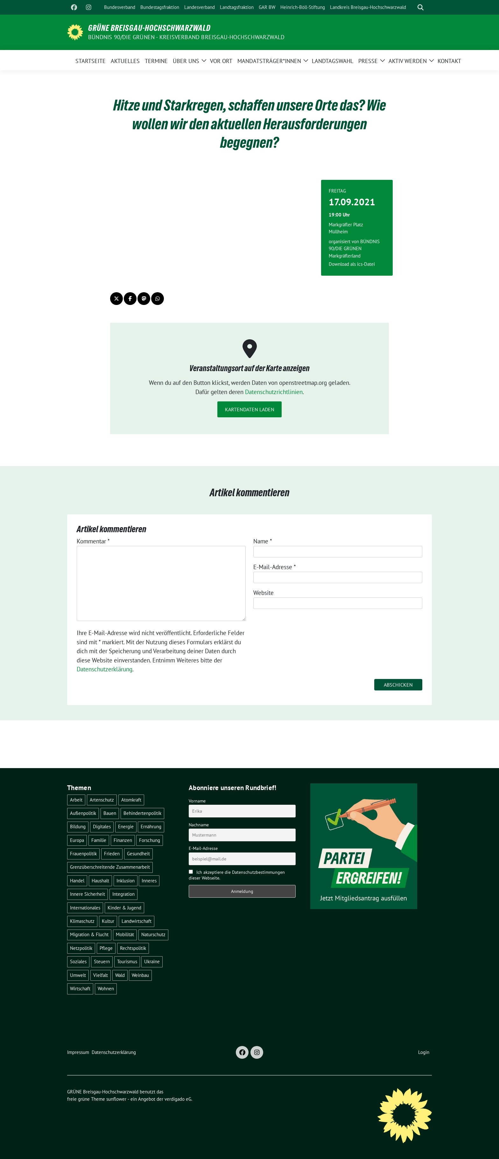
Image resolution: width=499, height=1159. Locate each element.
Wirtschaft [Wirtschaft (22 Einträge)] (80, 989)
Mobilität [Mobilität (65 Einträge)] (125, 934)
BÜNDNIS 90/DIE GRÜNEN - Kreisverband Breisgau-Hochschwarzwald (186, 37)
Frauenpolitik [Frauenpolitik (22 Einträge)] (83, 854)
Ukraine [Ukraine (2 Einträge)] (152, 961)
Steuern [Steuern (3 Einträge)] (102, 961)
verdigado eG (178, 1099)
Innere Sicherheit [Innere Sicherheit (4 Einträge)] (87, 894)
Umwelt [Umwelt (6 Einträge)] (78, 975)
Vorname (197, 801)
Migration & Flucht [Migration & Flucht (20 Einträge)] (89, 934)
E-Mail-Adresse (274, 567)
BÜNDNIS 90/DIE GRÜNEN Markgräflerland (354, 248)
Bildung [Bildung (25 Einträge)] (78, 826)
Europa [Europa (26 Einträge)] (77, 840)
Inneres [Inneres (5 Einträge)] (149, 881)
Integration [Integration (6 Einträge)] (123, 894)
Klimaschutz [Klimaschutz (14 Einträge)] (82, 921)
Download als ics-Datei (352, 264)
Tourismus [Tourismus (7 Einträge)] (127, 961)
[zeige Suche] (420, 7)
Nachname (199, 825)
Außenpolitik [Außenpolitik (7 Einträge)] (83, 813)
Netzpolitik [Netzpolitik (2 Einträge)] (81, 948)
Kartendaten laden (249, 409)
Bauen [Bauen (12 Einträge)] (109, 813)
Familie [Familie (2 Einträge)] (98, 840)
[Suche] (411, 7)
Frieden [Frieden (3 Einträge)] (112, 854)
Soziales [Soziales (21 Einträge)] (78, 961)
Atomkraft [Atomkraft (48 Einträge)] (131, 800)
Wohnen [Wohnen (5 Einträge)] (106, 989)
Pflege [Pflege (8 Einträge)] (106, 948)
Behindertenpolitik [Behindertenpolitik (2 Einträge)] (142, 813)
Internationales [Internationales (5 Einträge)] (85, 908)
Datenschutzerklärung (104, 669)
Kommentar (93, 541)
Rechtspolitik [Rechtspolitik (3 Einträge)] (133, 948)
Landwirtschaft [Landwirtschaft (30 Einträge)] (136, 921)
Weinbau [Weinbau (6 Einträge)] (140, 975)
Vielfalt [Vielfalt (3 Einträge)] (100, 975)
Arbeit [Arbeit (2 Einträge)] (76, 800)
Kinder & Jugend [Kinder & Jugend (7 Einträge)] (124, 908)
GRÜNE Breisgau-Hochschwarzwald (149, 28)
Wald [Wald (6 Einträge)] (120, 975)
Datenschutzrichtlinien (274, 392)
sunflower (116, 1099)
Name (262, 541)
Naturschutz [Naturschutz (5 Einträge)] (153, 934)
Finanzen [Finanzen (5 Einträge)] (123, 840)
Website (263, 593)
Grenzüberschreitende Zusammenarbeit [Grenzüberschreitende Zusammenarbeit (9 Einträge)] (110, 867)
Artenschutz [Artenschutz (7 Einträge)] (102, 800)
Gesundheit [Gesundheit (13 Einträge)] (138, 854)
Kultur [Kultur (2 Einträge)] (108, 921)
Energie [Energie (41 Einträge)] (126, 826)
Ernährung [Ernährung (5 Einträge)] (151, 826)
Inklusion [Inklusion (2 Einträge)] (125, 881)
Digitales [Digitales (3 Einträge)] (102, 826)
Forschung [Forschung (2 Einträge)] (149, 840)
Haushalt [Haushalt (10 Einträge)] (100, 881)
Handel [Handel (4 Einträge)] (77, 881)
